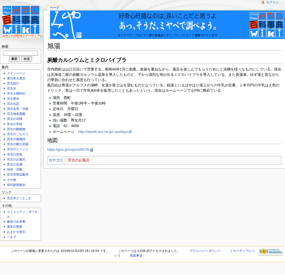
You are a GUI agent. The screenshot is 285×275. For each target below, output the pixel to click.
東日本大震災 (16, 78)
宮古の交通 (14, 164)
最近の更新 (14, 226)
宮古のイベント (17, 149)
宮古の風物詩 (16, 139)
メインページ (16, 73)
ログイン (272, 2)
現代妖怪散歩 (16, 184)
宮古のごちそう (17, 134)
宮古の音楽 (14, 154)
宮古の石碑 (14, 118)
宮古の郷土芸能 (17, 144)
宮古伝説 (13, 103)
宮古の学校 (14, 124)
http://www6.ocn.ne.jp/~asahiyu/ (103, 132)
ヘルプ (11, 237)
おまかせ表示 (16, 231)
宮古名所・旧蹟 (17, 108)
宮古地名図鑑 (16, 113)
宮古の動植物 (16, 129)
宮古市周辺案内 (17, 174)
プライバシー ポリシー (205, 250)
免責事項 (136, 255)
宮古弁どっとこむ (19, 198)
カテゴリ (56, 160)
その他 (11, 179)
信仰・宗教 (14, 169)
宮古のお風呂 (79, 160)
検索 (5, 46)
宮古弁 (11, 88)
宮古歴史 (13, 98)
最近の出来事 (16, 221)
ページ (54, 7)
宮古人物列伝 (16, 93)
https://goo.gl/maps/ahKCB (68, 150)
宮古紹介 (13, 83)
